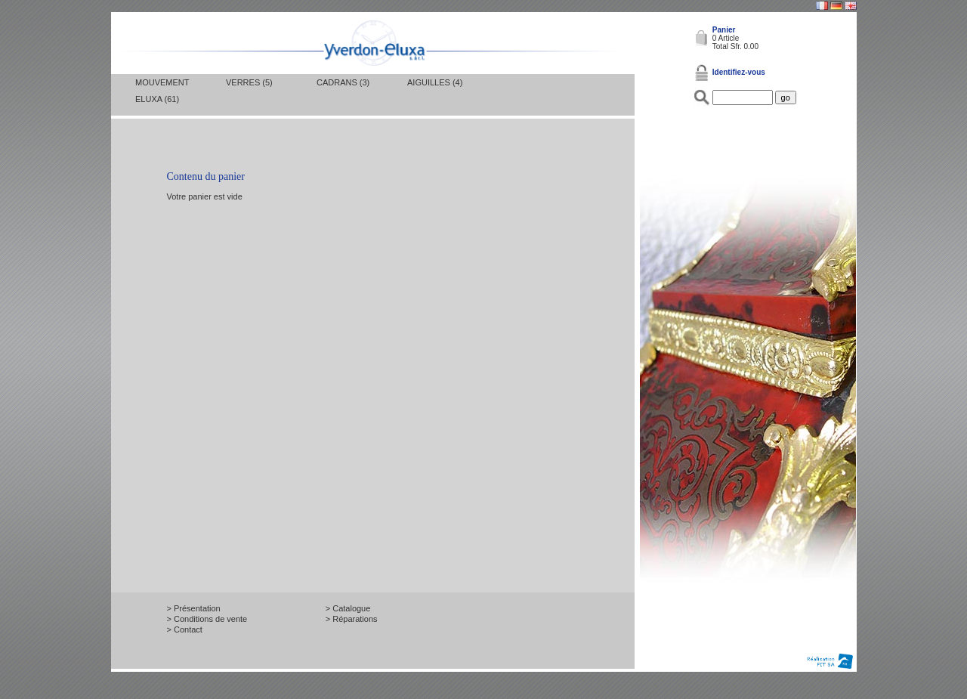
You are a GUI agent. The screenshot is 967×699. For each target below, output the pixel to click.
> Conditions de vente (207, 618)
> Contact (184, 629)
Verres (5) (249, 82)
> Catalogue (348, 608)
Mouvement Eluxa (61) (162, 91)
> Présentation (194, 608)
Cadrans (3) (343, 82)
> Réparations (352, 618)
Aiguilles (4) (434, 82)
